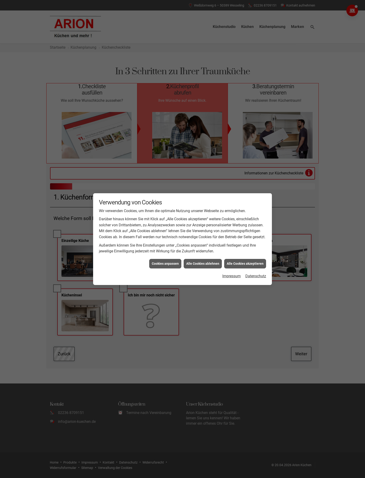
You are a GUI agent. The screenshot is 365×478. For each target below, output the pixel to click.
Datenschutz (255, 251)
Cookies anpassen (165, 239)
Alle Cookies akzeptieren (245, 239)
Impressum (231, 251)
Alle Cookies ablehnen (202, 239)
